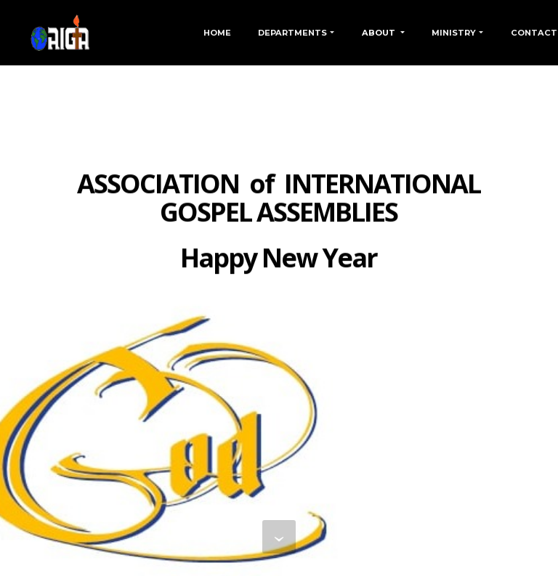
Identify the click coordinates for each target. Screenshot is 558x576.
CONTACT (534, 33)
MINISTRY (454, 33)
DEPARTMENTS (292, 33)
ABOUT (379, 33)
